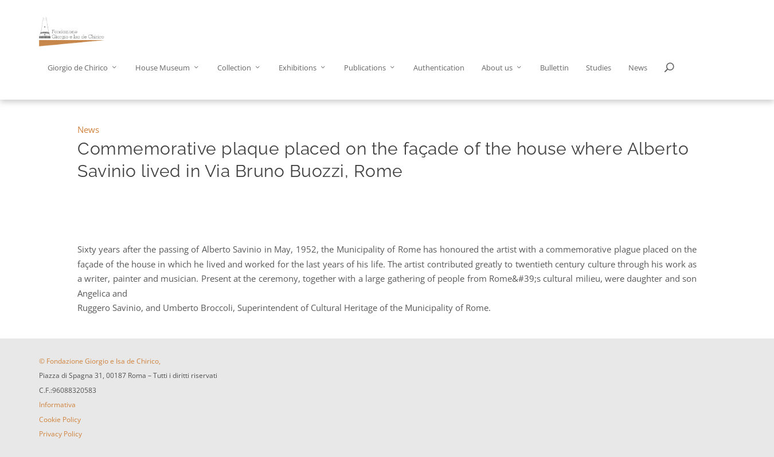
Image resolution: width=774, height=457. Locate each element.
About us (497, 68)
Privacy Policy (60, 434)
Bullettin (554, 68)
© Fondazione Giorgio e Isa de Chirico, (100, 361)
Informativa (57, 404)
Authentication (438, 68)
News (637, 68)
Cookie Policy (60, 419)
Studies (598, 68)
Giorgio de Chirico (78, 68)
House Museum (162, 68)
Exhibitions (297, 68)
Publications (365, 68)
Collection (234, 68)
